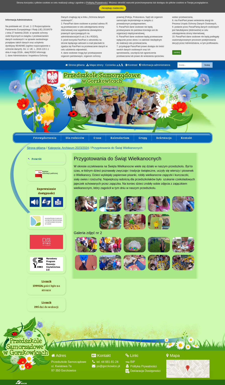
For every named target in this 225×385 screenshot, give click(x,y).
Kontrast (131, 65)
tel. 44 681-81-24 (105, 361)
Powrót (37, 159)
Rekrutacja (164, 138)
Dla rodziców (75, 138)
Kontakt (186, 138)
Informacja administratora (154, 65)
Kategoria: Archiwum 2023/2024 (68, 147)
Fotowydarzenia (44, 138)
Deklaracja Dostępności (143, 371)
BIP (130, 361)
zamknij (177, 52)
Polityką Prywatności (97, 2)
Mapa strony (94, 65)
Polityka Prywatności (141, 366)
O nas (97, 138)
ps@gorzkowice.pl (106, 366)
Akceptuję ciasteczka (112, 8)
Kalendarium (119, 138)
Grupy (143, 138)
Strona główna (74, 65)
